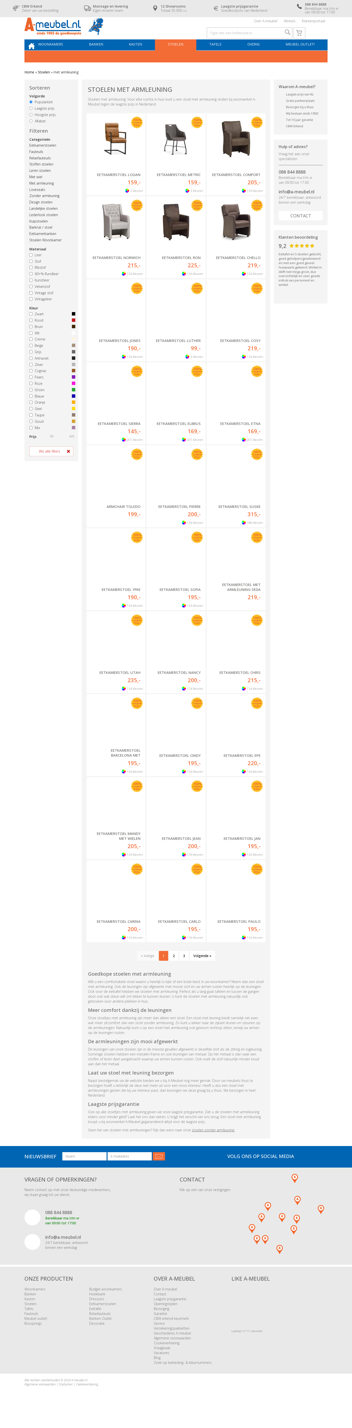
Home (29, 86)
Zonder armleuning (44, 210)
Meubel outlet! (298, 58)
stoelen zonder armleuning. (213, 1144)
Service (159, 1338)
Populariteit (41, 117)
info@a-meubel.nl (296, 206)
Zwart (51, 328)
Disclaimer (66, 1399)
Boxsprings (33, 1338)
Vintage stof (41, 307)
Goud (51, 436)
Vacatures (161, 1367)
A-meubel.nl (79, 1395)
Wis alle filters (49, 466)
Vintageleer (40, 314)
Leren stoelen (40, 185)
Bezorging (161, 1323)
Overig (254, 58)
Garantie (160, 1328)
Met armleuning (41, 198)
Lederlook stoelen (43, 229)
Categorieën (39, 154)
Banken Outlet (100, 1333)
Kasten (143, 58)
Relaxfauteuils (40, 172)
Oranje (51, 417)
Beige (51, 360)
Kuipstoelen (38, 236)
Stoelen (181, 58)
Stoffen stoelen (41, 179)
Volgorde (37, 111)
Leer (35, 269)
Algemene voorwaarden (172, 1352)
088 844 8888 (292, 186)
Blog (157, 1372)
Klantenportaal (313, 23)
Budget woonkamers (105, 1303)
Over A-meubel (265, 23)
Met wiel (35, 191)
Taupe (51, 429)
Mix (51, 442)
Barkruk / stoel (40, 242)
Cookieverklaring (166, 1357)
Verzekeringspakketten (171, 1343)
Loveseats (37, 204)
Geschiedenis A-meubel (172, 1348)
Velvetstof (39, 301)
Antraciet (51, 373)
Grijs (51, 366)
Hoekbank (97, 1308)
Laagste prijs (42, 123)
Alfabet (37, 135)
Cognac (51, 385)
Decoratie (97, 1338)
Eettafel (95, 1323)
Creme (51, 354)
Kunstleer (39, 295)
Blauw (51, 411)
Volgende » (202, 970)
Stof (35, 276)
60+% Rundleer (44, 288)
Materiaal (37, 263)
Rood (51, 335)
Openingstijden (165, 1318)
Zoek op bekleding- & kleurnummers (183, 1377)
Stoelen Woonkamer (45, 254)
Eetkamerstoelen (42, 160)
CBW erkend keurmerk (171, 1333)
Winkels (290, 23)
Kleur (33, 322)
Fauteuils (36, 166)
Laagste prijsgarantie (170, 1313)
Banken (106, 58)
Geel (51, 423)
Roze (51, 398)
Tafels (218, 58)
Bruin (51, 341)
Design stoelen (41, 216)
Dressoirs (96, 1313)
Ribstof (37, 282)
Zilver (51, 379)
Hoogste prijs (42, 129)
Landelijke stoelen (43, 223)
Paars (51, 391)
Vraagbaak (162, 1362)
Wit (51, 347)
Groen (51, 404)
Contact (300, 230)
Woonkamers (62, 58)
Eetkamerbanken (42, 248)
